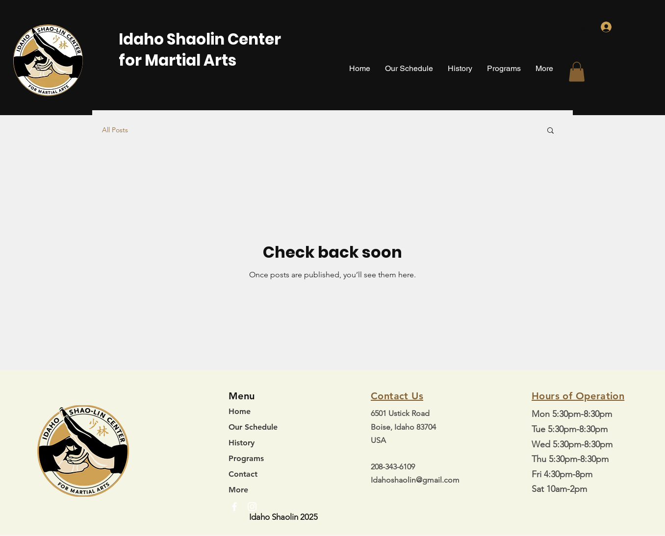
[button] (576, 72)
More (238, 489)
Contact (243, 474)
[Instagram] (252, 506)
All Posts (115, 129)
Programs (246, 458)
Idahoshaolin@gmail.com (415, 480)
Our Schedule (253, 427)
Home (240, 411)
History (242, 442)
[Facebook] (234, 506)
